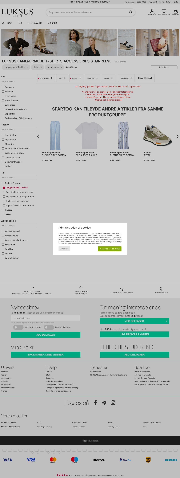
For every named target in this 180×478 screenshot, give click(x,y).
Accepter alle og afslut (110, 249)
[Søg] (131, 12)
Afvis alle (64, 249)
